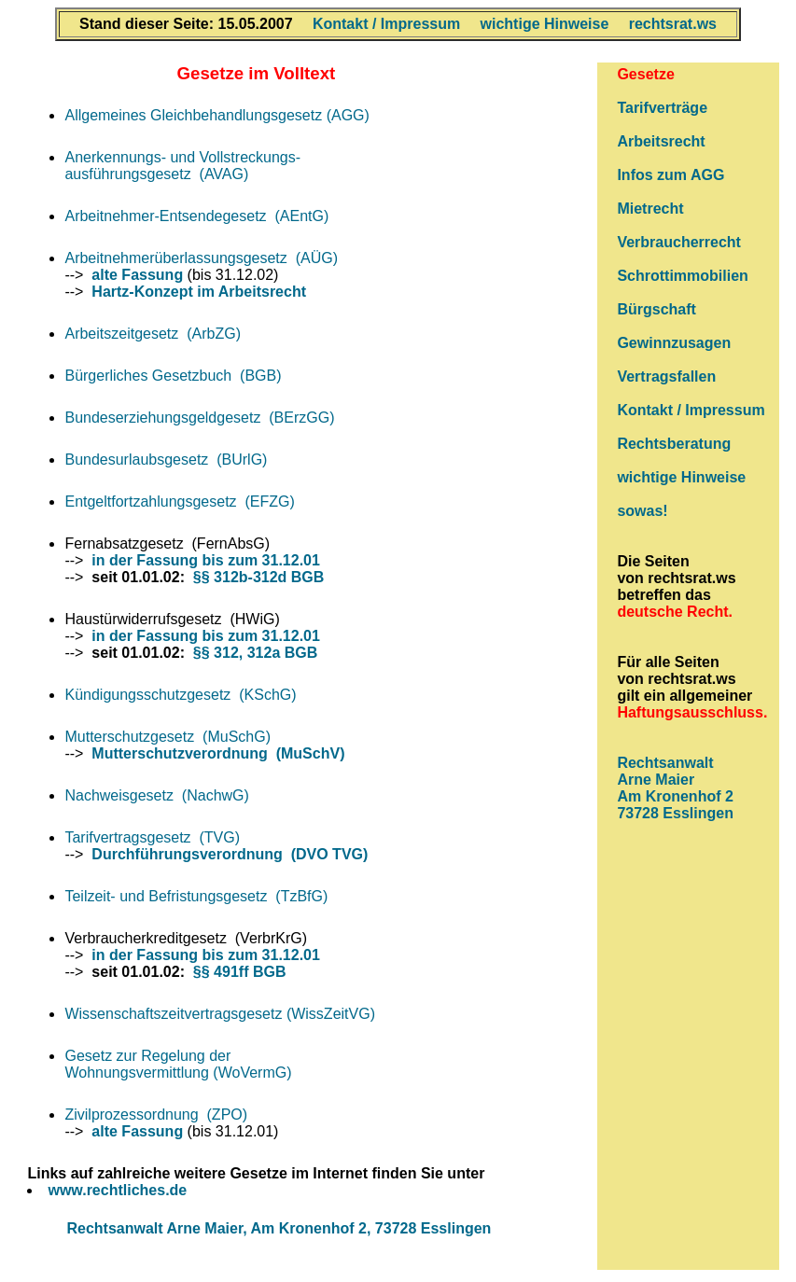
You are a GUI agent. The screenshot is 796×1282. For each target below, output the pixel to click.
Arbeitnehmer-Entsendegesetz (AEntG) (196, 216)
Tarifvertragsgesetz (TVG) (152, 837)
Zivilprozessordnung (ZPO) (155, 1114)
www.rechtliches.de (117, 1190)
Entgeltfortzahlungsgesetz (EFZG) (179, 501)
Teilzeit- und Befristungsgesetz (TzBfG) (196, 896)
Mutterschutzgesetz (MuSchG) (167, 737)
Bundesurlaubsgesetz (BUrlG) (165, 459)
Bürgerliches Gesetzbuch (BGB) (172, 375)
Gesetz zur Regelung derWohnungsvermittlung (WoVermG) (177, 1064)
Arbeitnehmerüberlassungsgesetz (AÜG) (201, 258)
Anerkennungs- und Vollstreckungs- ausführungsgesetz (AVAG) (182, 165)
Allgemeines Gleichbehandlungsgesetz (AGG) (216, 115)
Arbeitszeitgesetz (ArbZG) (152, 333)
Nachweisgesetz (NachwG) (156, 795)
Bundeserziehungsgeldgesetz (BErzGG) (199, 417)
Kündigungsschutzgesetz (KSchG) (180, 695)
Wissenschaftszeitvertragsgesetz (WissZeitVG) (219, 1014)
